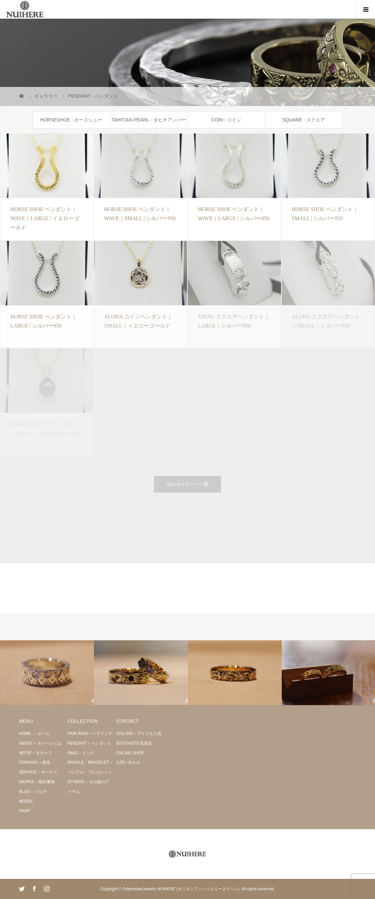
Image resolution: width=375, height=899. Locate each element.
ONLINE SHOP (130, 753)
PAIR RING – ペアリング (90, 733)
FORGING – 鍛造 (34, 762)
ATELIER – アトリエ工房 (138, 733)
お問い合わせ (128, 762)
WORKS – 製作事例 (37, 782)
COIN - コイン (226, 119)
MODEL (26, 801)
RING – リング (81, 753)
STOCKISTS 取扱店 (134, 743)
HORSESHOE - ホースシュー (71, 119)
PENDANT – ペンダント (89, 743)
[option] (47, 672)
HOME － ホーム (34, 733)
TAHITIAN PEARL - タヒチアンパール (148, 122)
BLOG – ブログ (33, 791)
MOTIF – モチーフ (35, 753)
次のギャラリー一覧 (187, 484)
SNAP (24, 810)
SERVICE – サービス (38, 772)
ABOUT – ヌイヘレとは (40, 743)
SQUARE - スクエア (303, 119)
